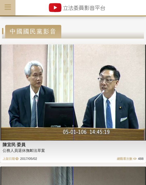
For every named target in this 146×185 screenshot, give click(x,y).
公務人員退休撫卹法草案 (24, 150)
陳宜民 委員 (14, 144)
